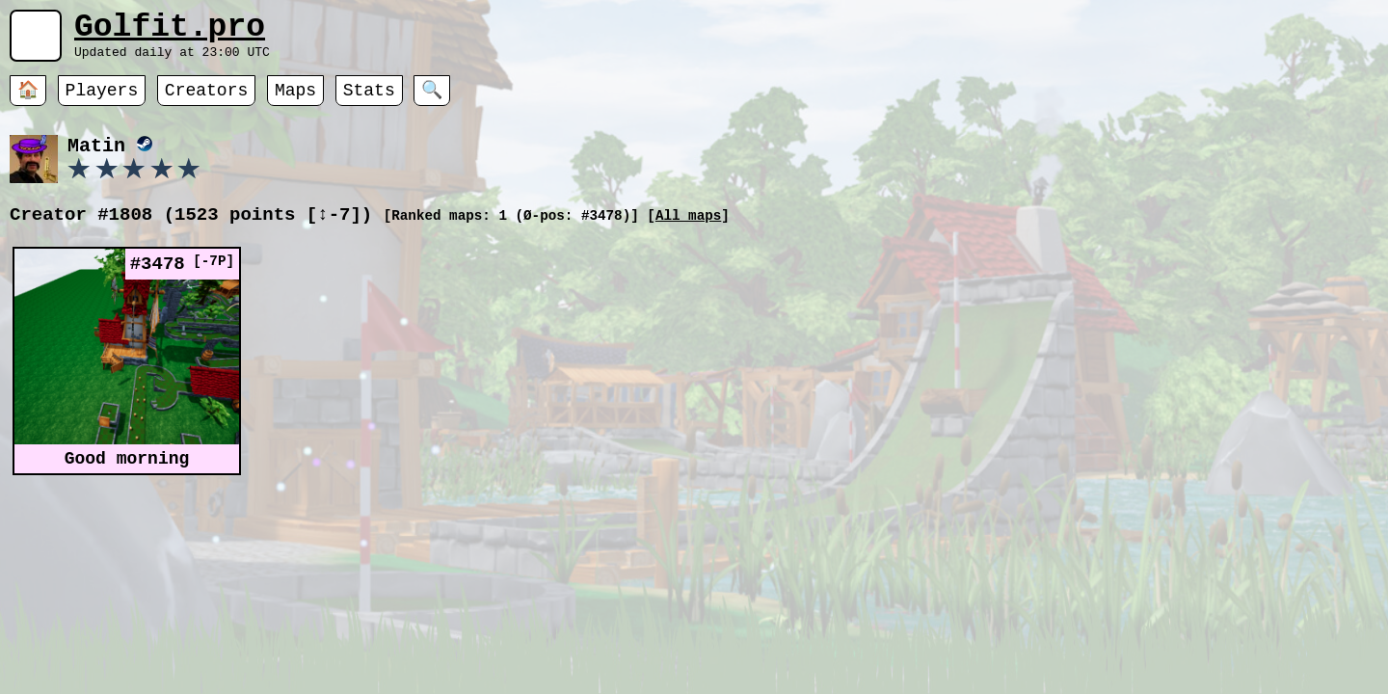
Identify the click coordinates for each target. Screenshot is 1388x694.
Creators (206, 101)
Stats (369, 101)
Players (102, 101)
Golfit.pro (169, 31)
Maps (295, 101)
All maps (688, 229)
